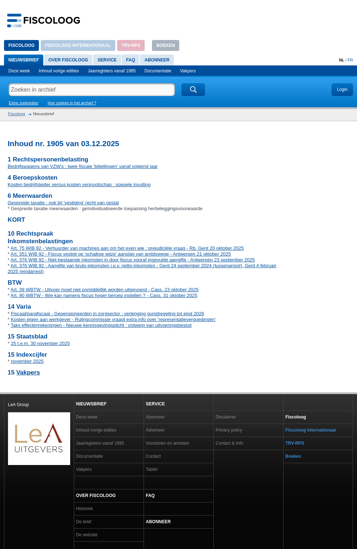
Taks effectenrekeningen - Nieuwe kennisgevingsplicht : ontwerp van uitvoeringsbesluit (101, 325)
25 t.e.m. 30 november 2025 (40, 343)
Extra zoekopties (23, 103)
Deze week (19, 70)
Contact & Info (229, 443)
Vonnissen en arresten (167, 443)
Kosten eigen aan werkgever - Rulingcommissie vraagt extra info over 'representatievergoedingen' (113, 319)
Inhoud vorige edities (59, 70)
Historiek (84, 508)
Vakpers (188, 70)
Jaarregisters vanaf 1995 (112, 70)
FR (350, 60)
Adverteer (155, 430)
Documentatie (157, 70)
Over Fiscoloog (68, 60)
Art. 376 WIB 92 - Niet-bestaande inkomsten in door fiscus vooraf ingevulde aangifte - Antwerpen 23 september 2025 (133, 260)
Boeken (165, 45)
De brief (83, 521)
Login (342, 89)
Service (106, 60)
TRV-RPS (130, 45)
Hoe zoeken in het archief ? (72, 103)
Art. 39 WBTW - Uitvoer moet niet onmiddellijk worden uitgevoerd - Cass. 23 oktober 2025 (104, 289)
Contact (153, 456)
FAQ (130, 60)
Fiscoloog (21, 45)
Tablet (151, 469)
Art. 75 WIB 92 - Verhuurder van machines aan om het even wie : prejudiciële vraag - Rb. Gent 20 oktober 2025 (127, 248)
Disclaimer (226, 417)
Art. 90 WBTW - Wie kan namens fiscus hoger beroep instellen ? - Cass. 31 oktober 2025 (104, 295)
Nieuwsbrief (23, 60)
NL (341, 60)
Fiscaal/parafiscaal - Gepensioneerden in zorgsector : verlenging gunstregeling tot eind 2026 (107, 313)
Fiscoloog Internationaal (78, 45)
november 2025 (27, 361)
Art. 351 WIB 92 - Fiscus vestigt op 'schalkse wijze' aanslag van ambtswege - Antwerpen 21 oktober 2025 (121, 254)
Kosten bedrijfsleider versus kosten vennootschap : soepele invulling (79, 184)
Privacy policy (229, 430)
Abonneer (156, 60)
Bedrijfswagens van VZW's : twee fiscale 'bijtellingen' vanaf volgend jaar (83, 166)
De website (86, 534)
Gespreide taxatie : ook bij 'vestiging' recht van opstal (63, 202)
